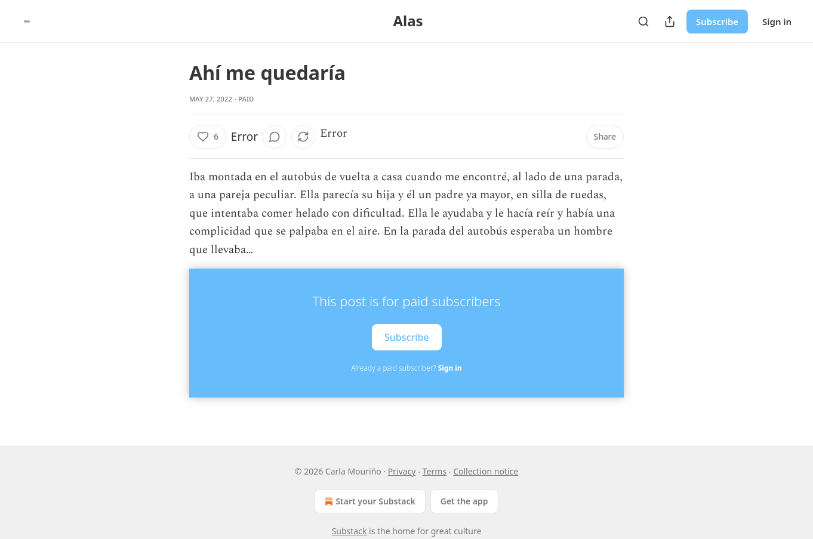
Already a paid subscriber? (406, 368)
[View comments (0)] (275, 137)
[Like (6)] (207, 137)
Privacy (402, 471)
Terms (434, 471)
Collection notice (485, 471)
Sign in (777, 21)
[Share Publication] (670, 21)
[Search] (643, 21)
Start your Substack (368, 501)
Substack (349, 531)
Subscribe (717, 21)
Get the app (464, 501)
